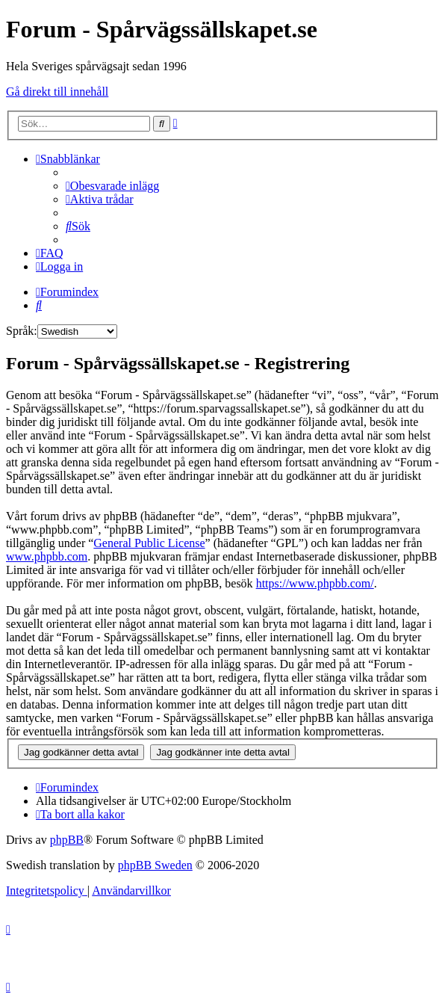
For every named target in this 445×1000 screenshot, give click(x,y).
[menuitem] (112, 185)
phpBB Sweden (155, 865)
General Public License (149, 543)
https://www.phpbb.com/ (315, 583)
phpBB (67, 839)
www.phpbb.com (46, 556)
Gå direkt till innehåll (57, 91)
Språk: (21, 330)
